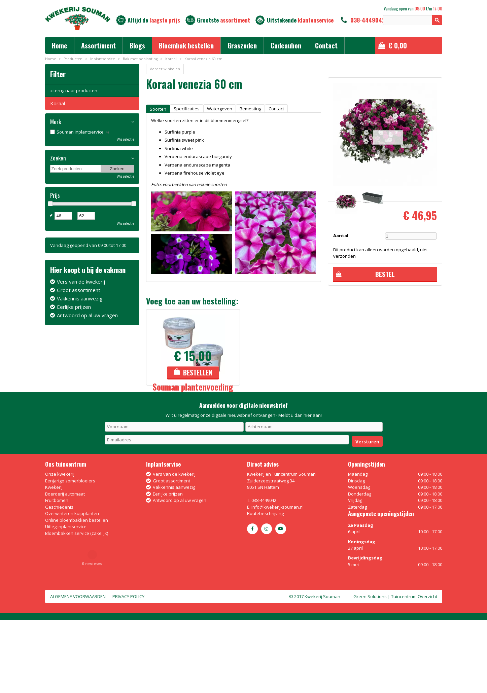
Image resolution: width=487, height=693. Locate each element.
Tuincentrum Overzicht (414, 669)
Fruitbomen (56, 573)
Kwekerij (54, 560)
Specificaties (187, 109)
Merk (55, 121)
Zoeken (58, 158)
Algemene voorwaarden (78, 669)
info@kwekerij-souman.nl (277, 580)
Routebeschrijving (265, 586)
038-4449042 (367, 20)
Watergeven (219, 109)
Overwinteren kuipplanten (72, 586)
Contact (276, 109)
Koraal (57, 103)
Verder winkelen (165, 68)
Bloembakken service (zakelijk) (76, 606)
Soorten (158, 109)
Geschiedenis (59, 580)
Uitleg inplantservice (65, 599)
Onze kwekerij (59, 547)
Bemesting (250, 109)
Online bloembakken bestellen (76, 593)
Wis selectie (125, 139)
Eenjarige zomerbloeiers (70, 554)
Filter (58, 74)
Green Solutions (370, 669)
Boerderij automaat (65, 567)
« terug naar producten (73, 90)
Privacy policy (128, 669)
